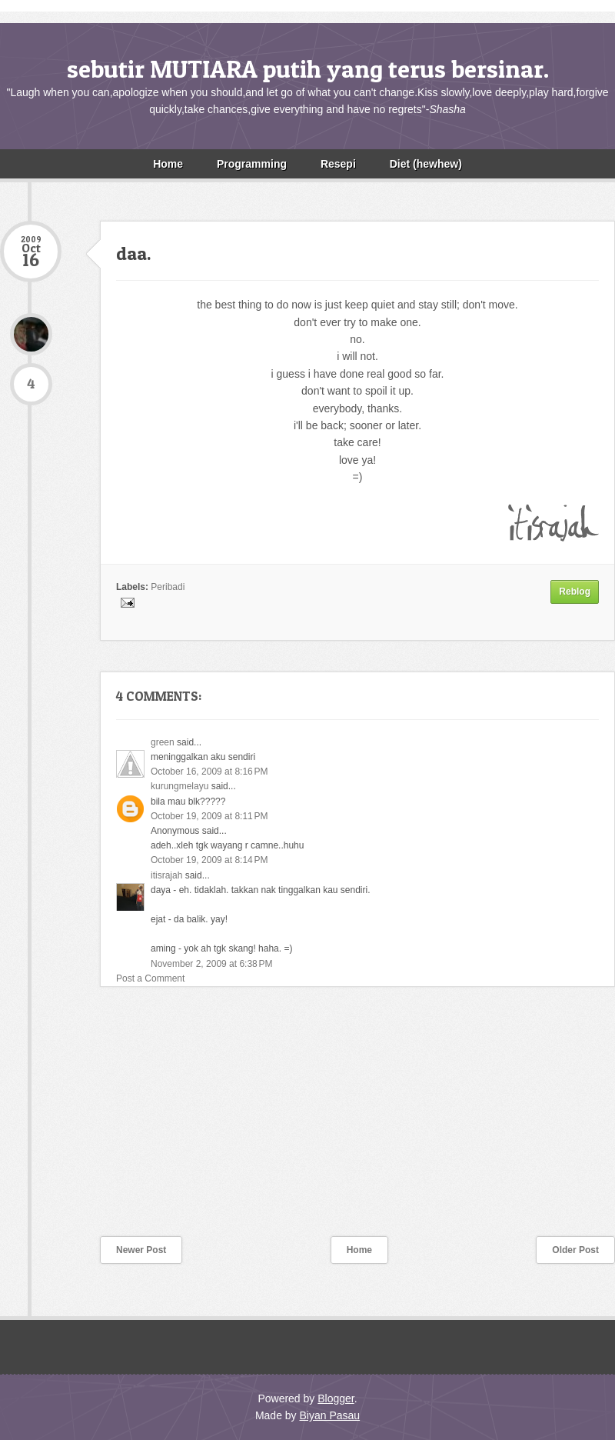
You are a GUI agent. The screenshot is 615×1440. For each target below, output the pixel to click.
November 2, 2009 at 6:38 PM (211, 963)
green (163, 742)
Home (168, 164)
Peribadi (167, 587)
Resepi (338, 164)
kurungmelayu (179, 786)
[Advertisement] (115, 1121)
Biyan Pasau (329, 1415)
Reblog (574, 591)
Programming (252, 164)
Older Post (575, 1250)
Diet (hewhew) (426, 164)
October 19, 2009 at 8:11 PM (209, 816)
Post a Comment (150, 978)
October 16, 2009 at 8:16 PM (209, 771)
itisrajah (166, 875)
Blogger (335, 1398)
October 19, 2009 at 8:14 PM (209, 860)
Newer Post (141, 1250)
